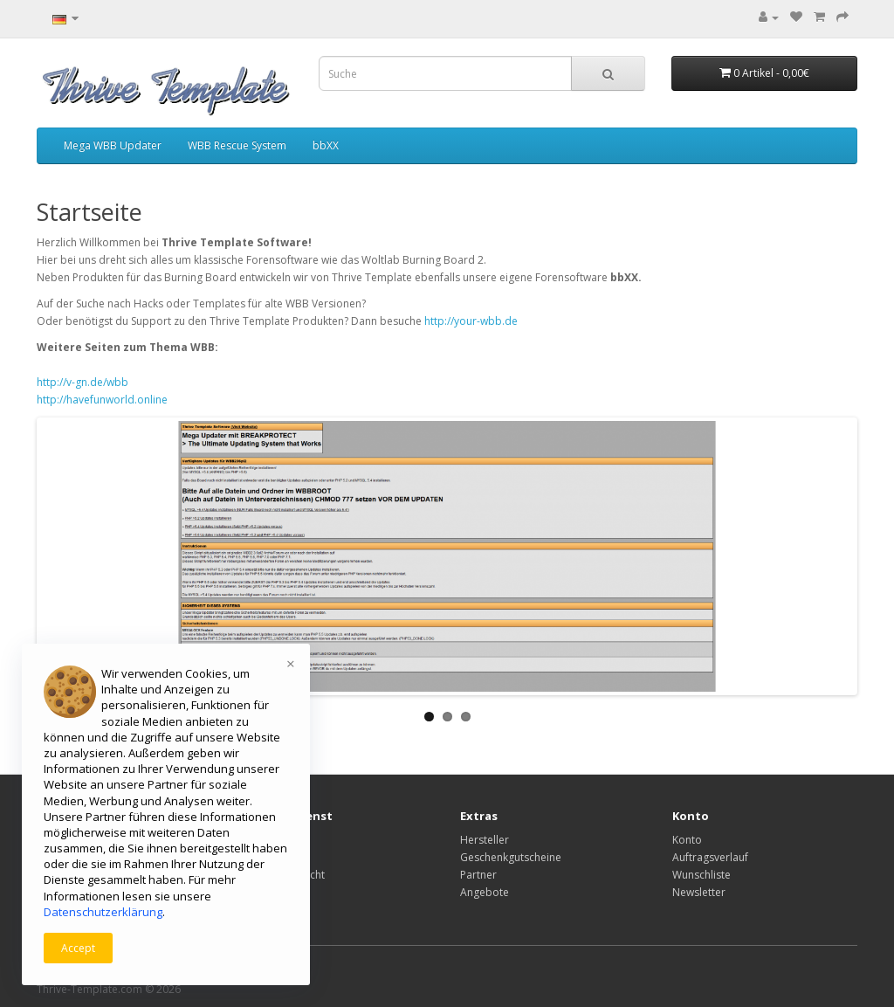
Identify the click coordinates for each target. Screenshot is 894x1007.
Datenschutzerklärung (103, 912)
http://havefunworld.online (102, 399)
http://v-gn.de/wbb (82, 382)
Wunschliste (701, 874)
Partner (478, 874)
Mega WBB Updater (113, 145)
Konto (687, 839)
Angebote (484, 892)
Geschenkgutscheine (510, 857)
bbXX (326, 145)
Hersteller (484, 839)
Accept (78, 948)
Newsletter (699, 892)
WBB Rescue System (237, 145)
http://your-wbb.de (471, 321)
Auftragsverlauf (710, 857)
